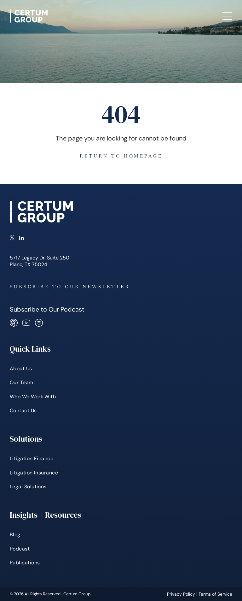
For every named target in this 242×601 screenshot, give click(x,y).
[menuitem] (121, 369)
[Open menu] (227, 16)
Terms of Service (215, 594)
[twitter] (12, 238)
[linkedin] (22, 238)
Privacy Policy (181, 594)
